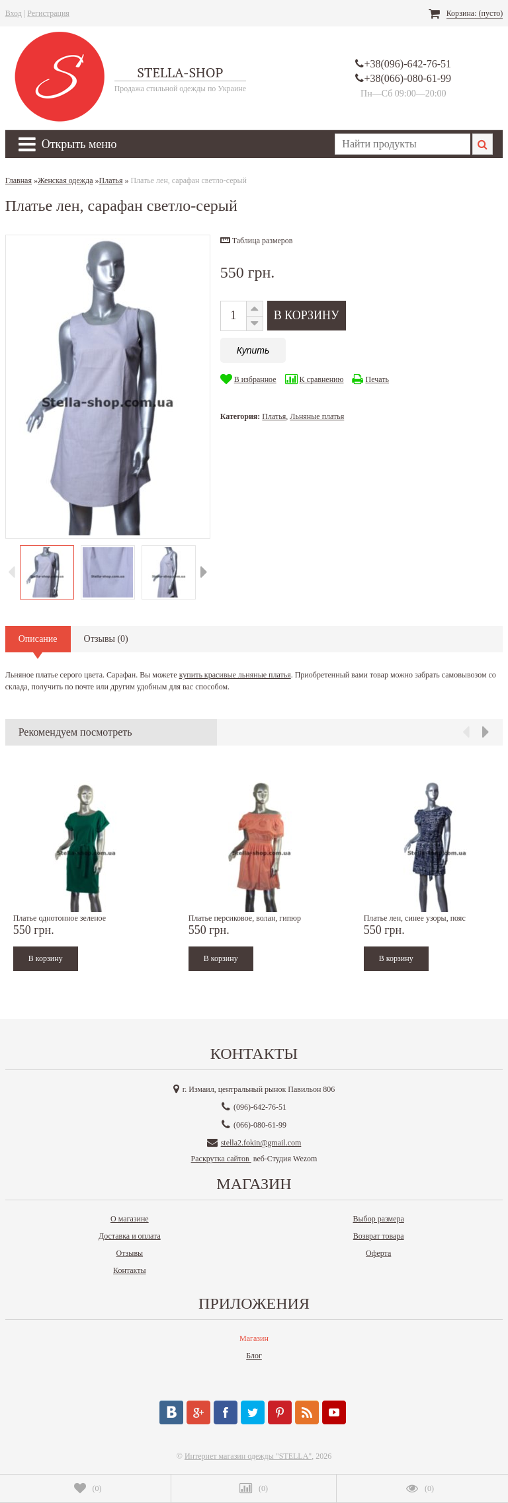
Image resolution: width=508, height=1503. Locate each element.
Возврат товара (378, 1236)
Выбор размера (378, 1218)
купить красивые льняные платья (235, 674)
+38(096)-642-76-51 (407, 63)
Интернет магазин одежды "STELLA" (248, 1456)
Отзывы (130, 1253)
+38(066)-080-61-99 (407, 78)
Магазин (254, 1338)
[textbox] (402, 144)
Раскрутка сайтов (221, 1158)
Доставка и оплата (130, 1236)
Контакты (129, 1270)
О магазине (129, 1218)
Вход (13, 13)
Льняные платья (317, 416)
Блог (254, 1355)
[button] (256, 240)
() (88, 1488)
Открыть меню (68, 144)
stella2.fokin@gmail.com (261, 1142)
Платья (274, 416)
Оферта (378, 1253)
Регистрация (48, 13)
